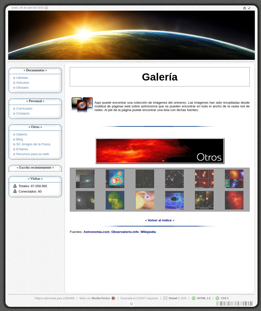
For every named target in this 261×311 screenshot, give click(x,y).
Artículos (22, 82)
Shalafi (173, 297)
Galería (21, 134)
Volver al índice (160, 220)
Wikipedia (148, 232)
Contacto (22, 113)
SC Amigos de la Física (33, 144)
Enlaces (22, 149)
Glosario (22, 87)
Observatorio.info (125, 232)
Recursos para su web (32, 154)
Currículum (24, 108)
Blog (19, 139)
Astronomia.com (97, 232)
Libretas (22, 78)
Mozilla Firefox (101, 297)
